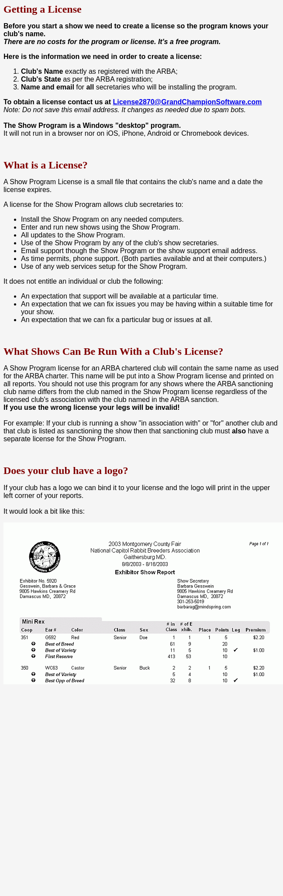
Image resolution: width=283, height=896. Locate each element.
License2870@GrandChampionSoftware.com (187, 102)
